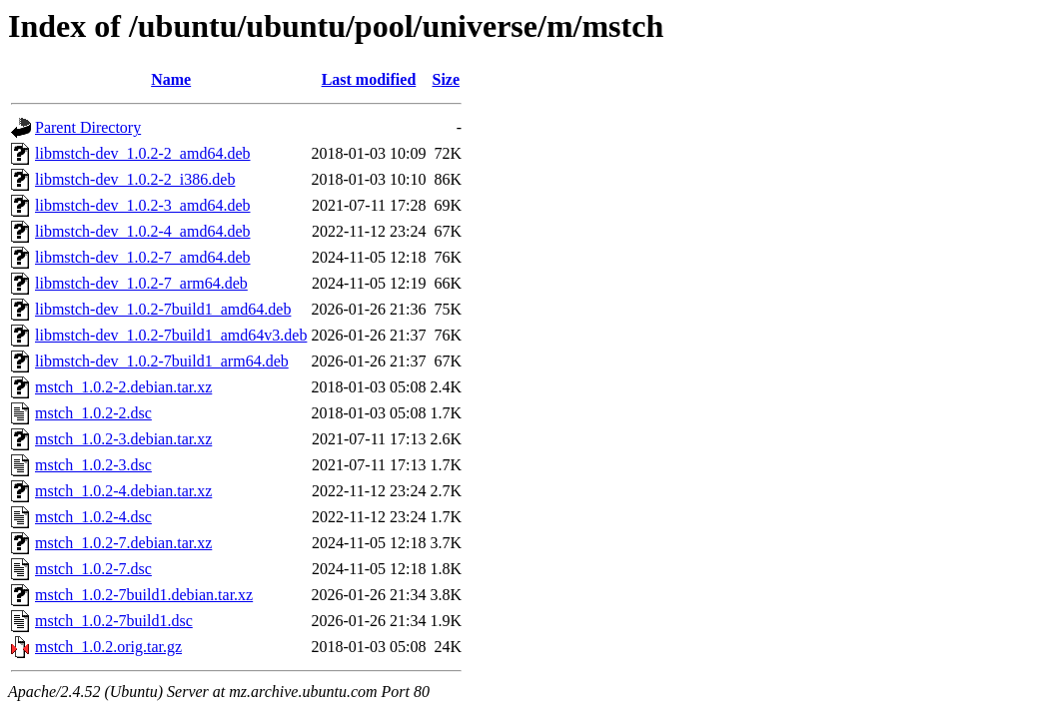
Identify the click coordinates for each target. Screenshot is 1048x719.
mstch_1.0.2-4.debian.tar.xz (123, 490)
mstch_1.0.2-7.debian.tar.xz (123, 542)
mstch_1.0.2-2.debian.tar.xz (123, 386)
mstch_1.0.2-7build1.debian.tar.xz (144, 594)
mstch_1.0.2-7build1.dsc (114, 620)
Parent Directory (88, 127)
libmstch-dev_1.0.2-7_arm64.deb (141, 283)
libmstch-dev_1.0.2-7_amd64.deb (143, 257)
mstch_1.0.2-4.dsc (93, 516)
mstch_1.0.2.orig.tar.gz (108, 646)
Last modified (369, 79)
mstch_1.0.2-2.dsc (93, 412)
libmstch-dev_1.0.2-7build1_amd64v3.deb (171, 335)
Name (171, 79)
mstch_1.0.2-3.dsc (93, 464)
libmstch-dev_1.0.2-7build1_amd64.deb (163, 309)
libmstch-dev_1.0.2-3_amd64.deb (143, 205)
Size (447, 79)
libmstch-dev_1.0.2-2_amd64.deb (143, 153)
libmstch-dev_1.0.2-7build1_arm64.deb (162, 361)
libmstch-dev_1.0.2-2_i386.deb (135, 179)
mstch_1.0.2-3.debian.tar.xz (123, 438)
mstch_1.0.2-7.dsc (93, 568)
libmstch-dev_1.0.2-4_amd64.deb (143, 231)
